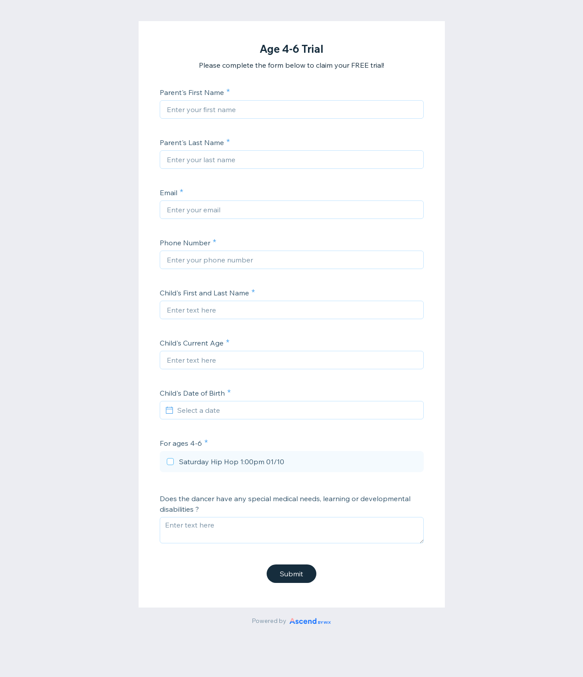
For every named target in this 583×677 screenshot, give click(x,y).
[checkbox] (292, 463)
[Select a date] (297, 410)
